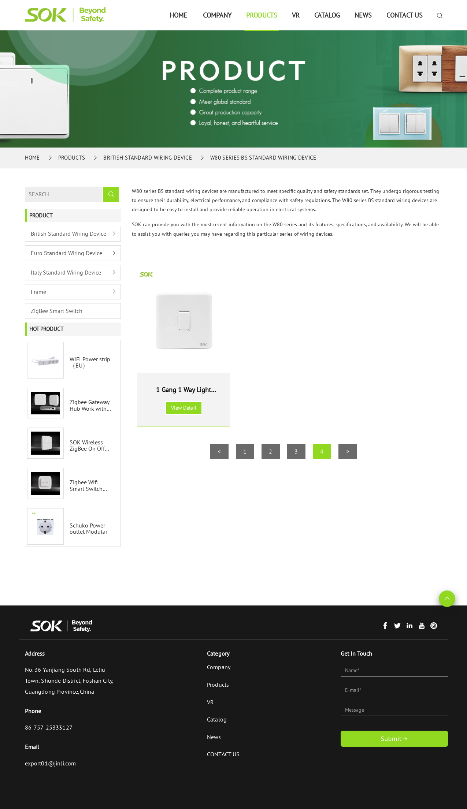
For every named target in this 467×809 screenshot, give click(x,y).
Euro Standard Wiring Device (66, 253)
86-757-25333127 (49, 727)
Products (261, 15)
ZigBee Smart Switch (56, 310)
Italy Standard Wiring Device (66, 272)
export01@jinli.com (50, 763)
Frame (38, 291)
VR (296, 15)
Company (217, 15)
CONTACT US (404, 15)
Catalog (327, 15)
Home (178, 15)
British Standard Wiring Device (147, 157)
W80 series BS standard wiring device (263, 157)
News (363, 15)
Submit (394, 738)
